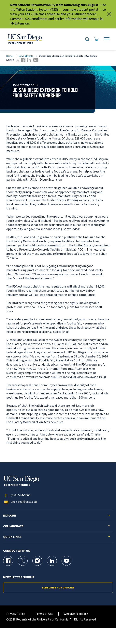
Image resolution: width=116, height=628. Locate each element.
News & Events (26, 56)
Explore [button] (9, 516)
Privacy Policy (15, 614)
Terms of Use (44, 614)
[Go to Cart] (96, 39)
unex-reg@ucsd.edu (20, 502)
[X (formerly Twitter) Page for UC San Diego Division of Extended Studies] (23, 561)
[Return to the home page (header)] (24, 39)
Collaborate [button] (13, 526)
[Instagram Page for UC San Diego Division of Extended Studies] (37, 561)
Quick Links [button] (12, 537)
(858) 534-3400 (16, 495)
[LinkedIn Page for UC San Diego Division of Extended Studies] (52, 561)
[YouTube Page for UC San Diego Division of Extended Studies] (66, 561)
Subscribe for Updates (58, 588)
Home (9, 56)
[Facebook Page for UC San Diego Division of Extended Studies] (8, 561)
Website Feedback (76, 614)
